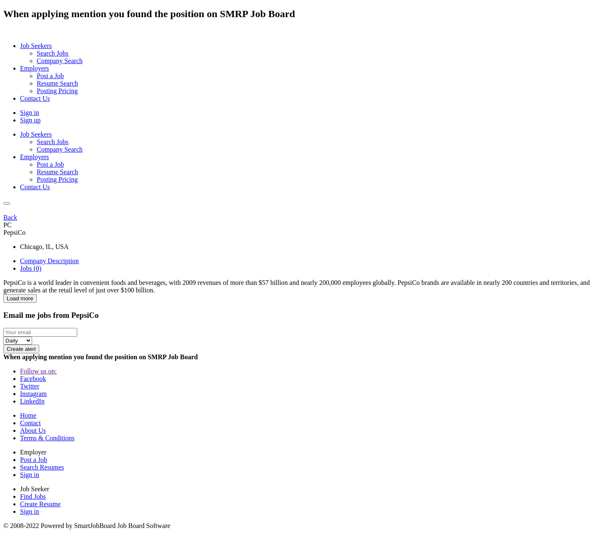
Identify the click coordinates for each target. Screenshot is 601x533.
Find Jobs (33, 496)
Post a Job (33, 459)
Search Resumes (42, 467)
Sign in (29, 112)
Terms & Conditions (47, 438)
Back (10, 217)
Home (28, 415)
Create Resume (40, 504)
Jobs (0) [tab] (30, 268)
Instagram (33, 393)
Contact (30, 422)
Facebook (33, 378)
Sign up (30, 120)
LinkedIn (32, 401)
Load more (20, 298)
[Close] (6, 203)
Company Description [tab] (49, 260)
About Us (33, 430)
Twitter (29, 386)
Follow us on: (38, 371)
